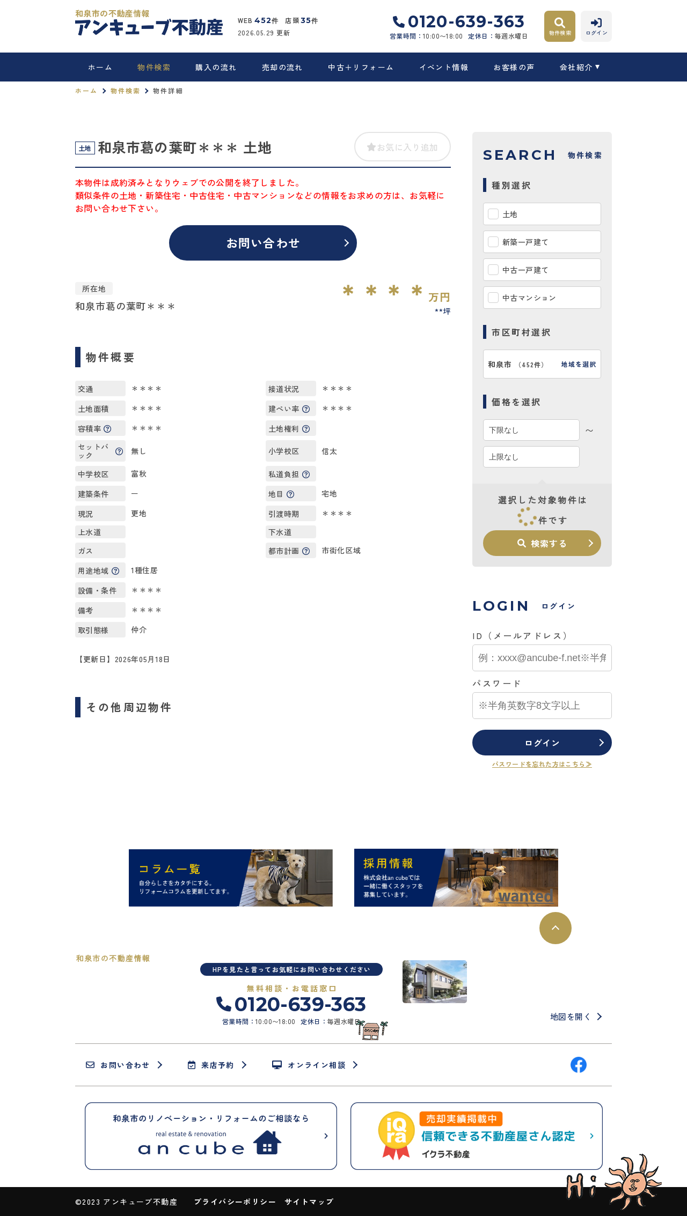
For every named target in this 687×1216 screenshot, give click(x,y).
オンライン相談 (309, 1064)
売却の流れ (282, 67)
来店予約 (211, 1064)
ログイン (542, 742)
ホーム (100, 67)
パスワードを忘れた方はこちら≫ (542, 763)
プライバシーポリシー (235, 1201)
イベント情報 (444, 67)
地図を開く (570, 1016)
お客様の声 (514, 67)
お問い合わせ (263, 242)
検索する (542, 543)
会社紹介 (576, 67)
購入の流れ (216, 67)
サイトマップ (309, 1201)
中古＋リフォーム (361, 67)
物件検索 (154, 67)
